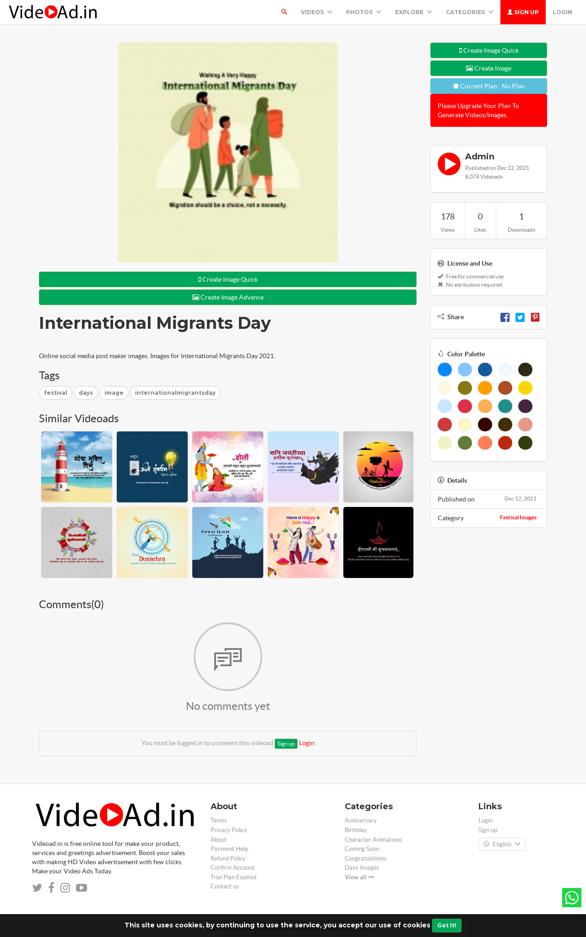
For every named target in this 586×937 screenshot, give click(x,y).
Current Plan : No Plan (489, 86)
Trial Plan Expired (233, 877)
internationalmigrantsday (175, 392)
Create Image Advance (228, 297)
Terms (219, 820)
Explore (413, 12)
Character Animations (373, 839)
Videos (316, 12)
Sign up (523, 12)
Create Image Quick (228, 279)
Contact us (225, 886)
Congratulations (366, 858)
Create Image (488, 68)
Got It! (446, 925)
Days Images (362, 867)
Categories (470, 12)
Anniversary (361, 820)
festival (55, 392)
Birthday (356, 830)
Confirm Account (233, 867)
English (501, 844)
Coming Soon (362, 848)
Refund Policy (228, 858)
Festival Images (518, 517)
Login (562, 12)
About (219, 839)
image (114, 392)
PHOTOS (363, 12)
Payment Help (229, 848)
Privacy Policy (229, 830)
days (86, 392)
